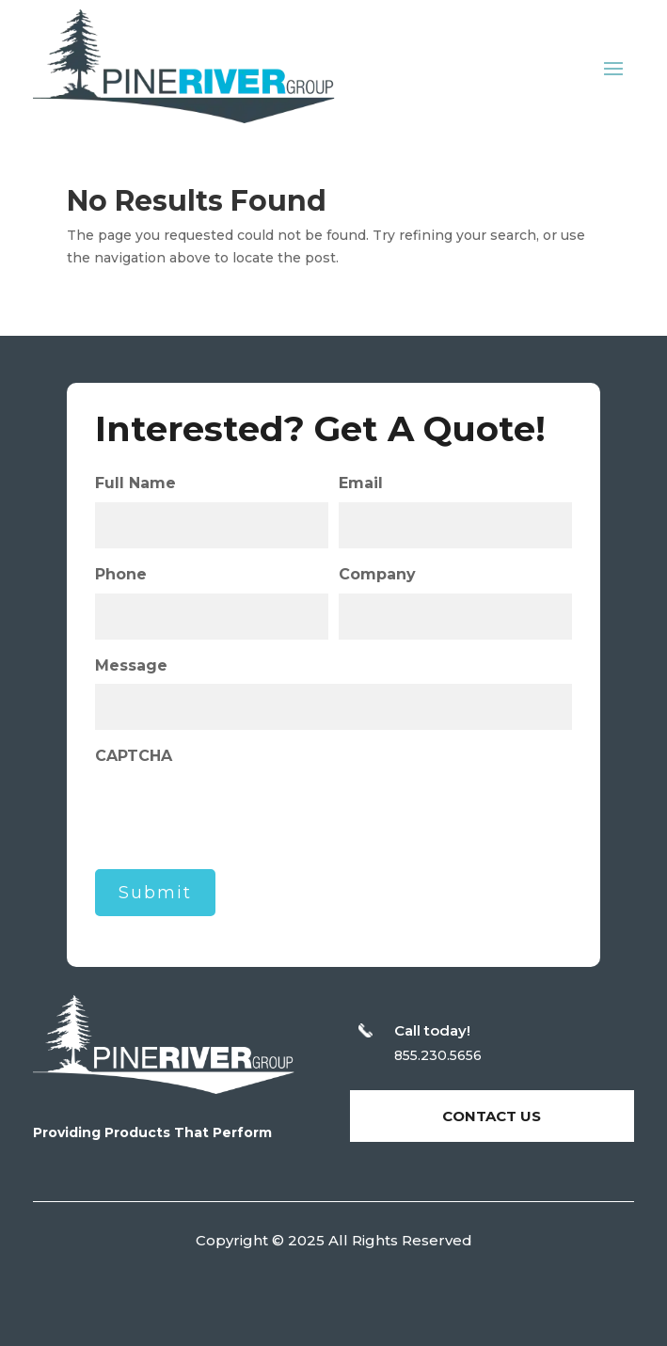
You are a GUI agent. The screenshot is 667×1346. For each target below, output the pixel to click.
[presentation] (238, 811)
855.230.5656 (438, 1055)
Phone (121, 574)
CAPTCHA (133, 756)
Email (361, 483)
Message (131, 665)
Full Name (135, 483)
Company (377, 574)
